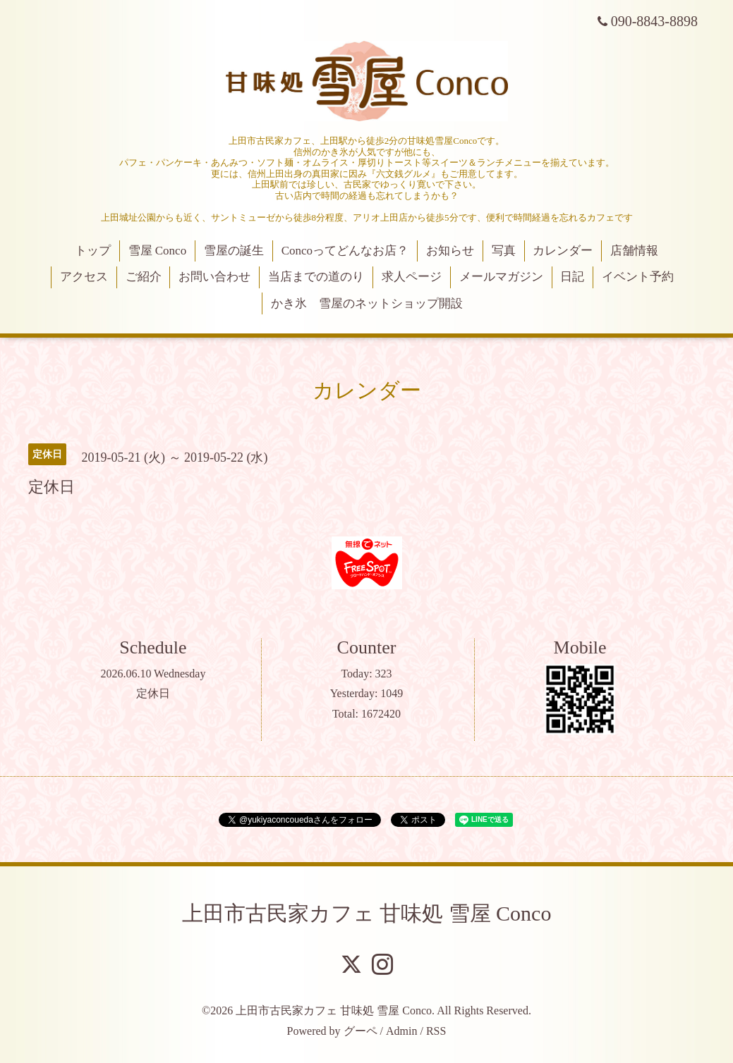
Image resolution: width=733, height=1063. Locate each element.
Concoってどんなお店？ (344, 250)
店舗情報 (634, 250)
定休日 (153, 693)
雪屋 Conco (157, 250)
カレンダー (563, 250)
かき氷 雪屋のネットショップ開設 (367, 303)
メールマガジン (501, 276)
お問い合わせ (214, 276)
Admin (401, 1031)
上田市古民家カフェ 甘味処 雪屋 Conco (367, 913)
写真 (504, 250)
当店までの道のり (316, 276)
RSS (436, 1031)
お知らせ (450, 250)
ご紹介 (144, 276)
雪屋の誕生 (234, 250)
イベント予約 (638, 276)
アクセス (84, 276)
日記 (572, 276)
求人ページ (412, 276)
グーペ (360, 1031)
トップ (93, 250)
